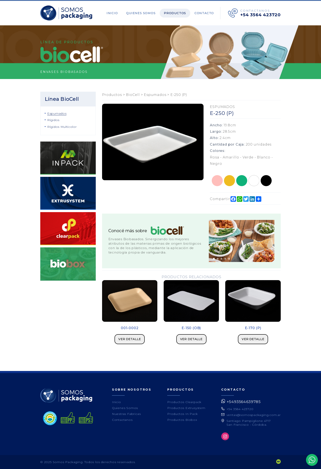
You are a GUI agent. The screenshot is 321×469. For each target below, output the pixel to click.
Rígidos (53, 120)
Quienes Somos (142, 13)
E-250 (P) (178, 95)
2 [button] (217, 259)
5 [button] (229, 259)
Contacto (204, 13)
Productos (176, 13)
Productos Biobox (182, 420)
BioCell (133, 95)
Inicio (114, 13)
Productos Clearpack (184, 402)
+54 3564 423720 (260, 14)
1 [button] (214, 259)
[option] (241, 241)
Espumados (56, 113)
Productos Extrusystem (186, 408)
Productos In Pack (182, 414)
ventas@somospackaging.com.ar (254, 415)
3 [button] (221, 259)
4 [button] (225, 259)
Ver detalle (129, 339)
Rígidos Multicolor (62, 127)
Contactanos (122, 420)
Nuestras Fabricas (126, 414)
